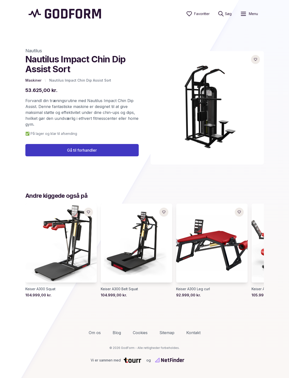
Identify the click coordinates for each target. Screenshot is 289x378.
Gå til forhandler (82, 150)
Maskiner (33, 80)
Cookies (140, 332)
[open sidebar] (249, 13)
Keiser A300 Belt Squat (119, 289)
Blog (117, 332)
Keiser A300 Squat (40, 289)
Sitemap (166, 332)
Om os (95, 332)
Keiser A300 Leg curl (193, 289)
